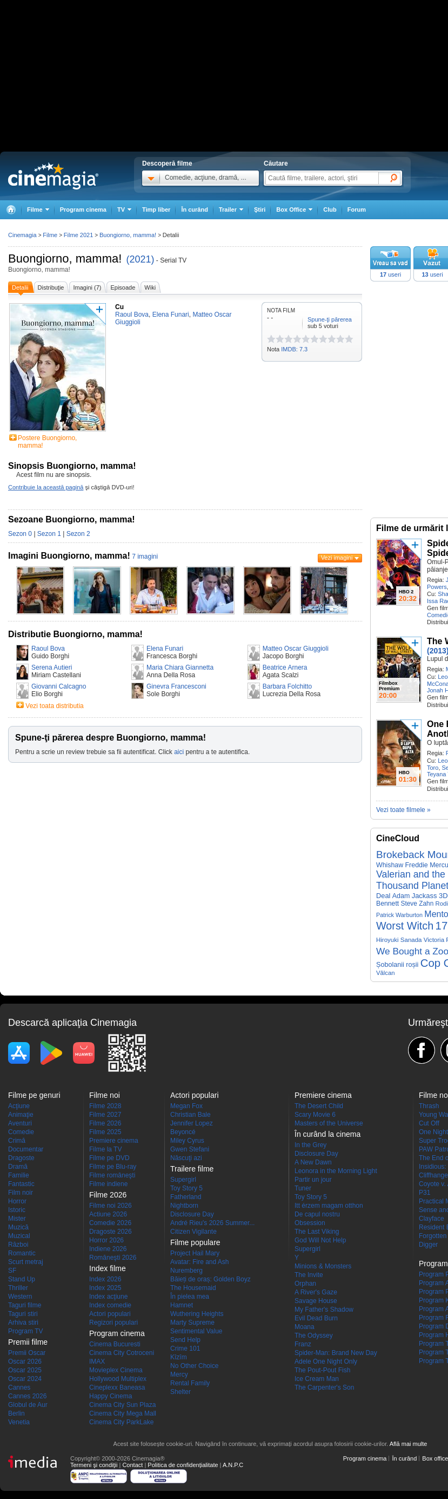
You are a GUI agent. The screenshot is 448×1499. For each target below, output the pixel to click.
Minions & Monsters (323, 1266)
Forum (356, 209)
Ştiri (259, 209)
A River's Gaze (316, 1292)
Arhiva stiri (23, 1322)
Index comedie (110, 1305)
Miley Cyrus (187, 1140)
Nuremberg (186, 1270)
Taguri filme (24, 1305)
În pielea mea (189, 1296)
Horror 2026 (106, 1240)
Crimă (16, 1140)
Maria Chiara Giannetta (179, 667)
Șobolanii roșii (397, 964)
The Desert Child (319, 1106)
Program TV (25, 1331)
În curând (194, 209)
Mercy (179, 1374)
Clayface (431, 1218)
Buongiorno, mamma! (65, 258)
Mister (17, 1218)
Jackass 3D (430, 896)
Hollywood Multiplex (117, 1379)
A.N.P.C (233, 1465)
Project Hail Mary (194, 1253)
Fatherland (185, 1197)
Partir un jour (313, 1179)
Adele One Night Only (326, 1361)
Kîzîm (178, 1357)
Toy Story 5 (186, 1188)
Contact (132, 1465)
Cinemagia (22, 235)
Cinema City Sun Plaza (122, 1405)
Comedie (21, 1132)
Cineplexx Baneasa (117, 1387)
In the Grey (310, 1145)
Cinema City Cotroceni (121, 1353)
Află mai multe (408, 1444)
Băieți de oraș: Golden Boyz (210, 1279)
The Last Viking (317, 1231)
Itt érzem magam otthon (329, 1205)
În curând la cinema (327, 1134)
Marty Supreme (192, 1322)
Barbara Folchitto (287, 686)
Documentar (25, 1149)
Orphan (305, 1283)
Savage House (316, 1301)
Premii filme (28, 1342)
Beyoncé (183, 1132)
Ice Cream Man (317, 1379)
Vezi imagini (337, 557)
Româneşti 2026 (112, 1257)
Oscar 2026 (25, 1361)
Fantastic (21, 1184)
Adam (401, 896)
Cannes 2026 (27, 1396)
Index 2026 (105, 1279)
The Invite (309, 1275)
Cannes (19, 1387)
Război (18, 1244)
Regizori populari (113, 1322)
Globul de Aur (28, 1405)
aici (179, 752)
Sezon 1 (49, 534)
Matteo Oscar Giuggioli (296, 648)
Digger (428, 1244)
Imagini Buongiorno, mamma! (69, 555)
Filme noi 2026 (110, 1205)
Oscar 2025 (25, 1370)
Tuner (303, 1188)
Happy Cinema (110, 1396)
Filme (50, 235)
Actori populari (110, 1314)
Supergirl (183, 1179)
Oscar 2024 (25, 1379)
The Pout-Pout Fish (322, 1370)
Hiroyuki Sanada (399, 940)
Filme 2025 (105, 1132)
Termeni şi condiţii (93, 1465)
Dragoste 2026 (110, 1231)
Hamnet (181, 1305)
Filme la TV (105, 1149)
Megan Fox (186, 1106)
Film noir (20, 1192)
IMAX (97, 1361)
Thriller (18, 1288)
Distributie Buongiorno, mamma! (75, 634)
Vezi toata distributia (54, 706)
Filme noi (104, 1095)
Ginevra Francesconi (176, 686)
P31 (424, 1192)
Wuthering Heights (197, 1314)
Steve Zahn (417, 903)
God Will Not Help (320, 1240)
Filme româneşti (112, 1175)
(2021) (140, 259)
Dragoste (21, 1158)
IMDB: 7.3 (294, 349)
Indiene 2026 (107, 1249)
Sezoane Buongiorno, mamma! (71, 519)
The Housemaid (193, 1288)
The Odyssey (314, 1335)
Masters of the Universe (329, 1123)
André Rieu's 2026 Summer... (212, 1223)
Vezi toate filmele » (403, 810)
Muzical (19, 1236)
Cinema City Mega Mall (122, 1413)
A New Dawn (313, 1162)
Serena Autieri (51, 667)
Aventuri (20, 1123)
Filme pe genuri (34, 1095)
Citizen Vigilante (193, 1231)
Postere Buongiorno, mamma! (47, 441)
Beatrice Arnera (285, 667)
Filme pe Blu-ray (112, 1166)
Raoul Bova (48, 648)
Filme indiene (108, 1184)
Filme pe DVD (109, 1158)
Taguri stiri (23, 1314)
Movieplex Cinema (116, 1370)
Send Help (185, 1340)
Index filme (107, 1268)
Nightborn (184, 1205)
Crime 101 (185, 1348)
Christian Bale (190, 1114)
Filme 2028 (105, 1106)
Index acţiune (108, 1296)
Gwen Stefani (189, 1149)
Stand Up (21, 1279)
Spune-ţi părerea (329, 319)
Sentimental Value (196, 1331)
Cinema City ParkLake (121, 1422)
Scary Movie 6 (315, 1114)
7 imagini (145, 556)
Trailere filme (191, 1168)
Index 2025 (105, 1288)
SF (12, 1270)
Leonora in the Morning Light (336, 1171)
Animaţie (21, 1114)
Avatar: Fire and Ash (199, 1262)
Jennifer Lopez (191, 1123)
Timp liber (156, 209)
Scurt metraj (25, 1262)
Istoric (16, 1210)
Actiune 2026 (108, 1214)
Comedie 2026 (110, 1223)
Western (20, 1296)
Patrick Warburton (399, 915)
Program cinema (83, 209)
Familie (18, 1175)
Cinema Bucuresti (115, 1344)
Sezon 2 (78, 534)
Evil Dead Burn (316, 1318)
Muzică (18, 1227)
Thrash (429, 1106)
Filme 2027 (105, 1114)
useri (390, 274)
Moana (305, 1327)
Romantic (22, 1253)
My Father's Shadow (324, 1309)
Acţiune (19, 1106)
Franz (303, 1344)
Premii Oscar (26, 1353)
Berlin (16, 1413)
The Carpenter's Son (324, 1387)
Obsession (310, 1223)
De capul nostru (317, 1214)
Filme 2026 (105, 1123)
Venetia (19, 1422)
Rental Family (190, 1383)
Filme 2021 (78, 235)
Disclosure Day (192, 1214)
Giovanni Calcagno (58, 686)
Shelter (180, 1392)
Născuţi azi (186, 1158)
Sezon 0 (20, 534)
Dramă (18, 1166)
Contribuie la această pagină (45, 487)
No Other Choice (194, 1366)
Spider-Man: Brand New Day (336, 1353)
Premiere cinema (113, 1140)
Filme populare (195, 1242)
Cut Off (429, 1123)
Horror (17, 1201)
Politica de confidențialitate (183, 1465)
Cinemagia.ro (53, 175)
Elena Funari (164, 648)
